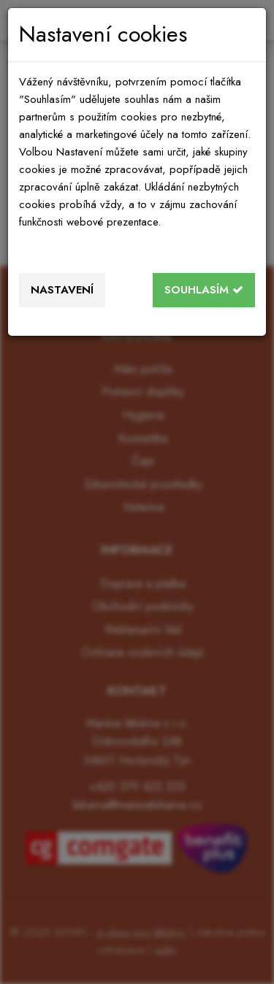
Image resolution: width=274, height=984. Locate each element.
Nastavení (62, 290)
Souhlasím (203, 290)
